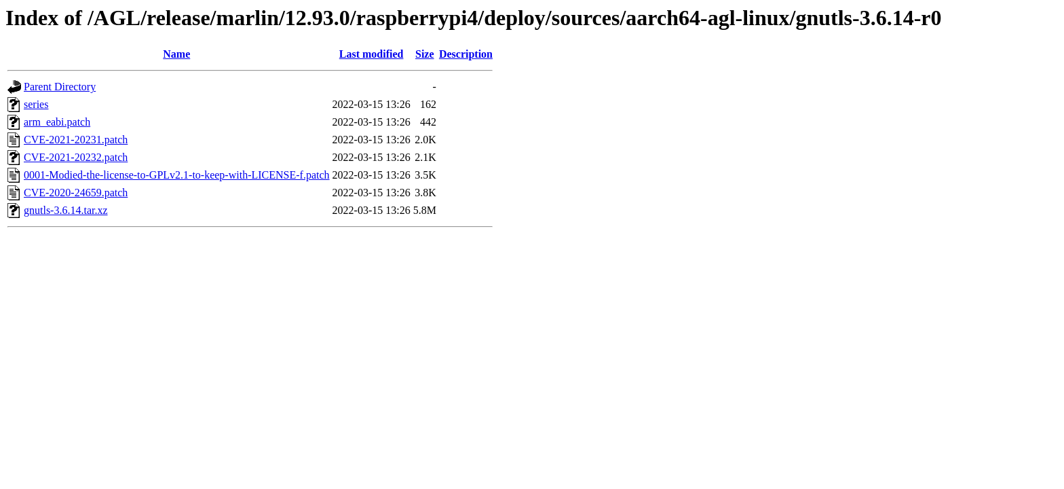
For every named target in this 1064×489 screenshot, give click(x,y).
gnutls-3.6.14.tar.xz (66, 210)
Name (176, 54)
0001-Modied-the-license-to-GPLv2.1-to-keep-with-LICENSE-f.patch (177, 175)
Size (424, 54)
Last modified (371, 54)
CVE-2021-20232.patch (76, 157)
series (36, 104)
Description (466, 54)
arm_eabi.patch (57, 122)
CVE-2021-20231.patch (76, 139)
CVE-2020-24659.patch (76, 192)
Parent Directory (60, 86)
